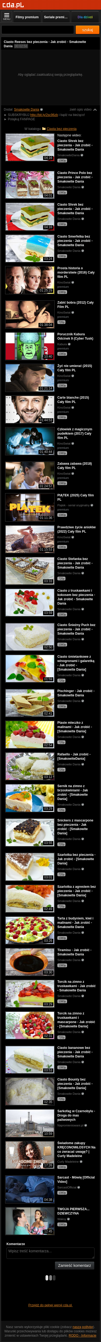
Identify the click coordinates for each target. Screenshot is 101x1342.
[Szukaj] (37, 29)
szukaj (87, 30)
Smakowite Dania (26, 109)
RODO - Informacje (82, 1335)
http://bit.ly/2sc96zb (44, 115)
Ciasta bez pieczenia (61, 129)
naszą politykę (83, 1327)
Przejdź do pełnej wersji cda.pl (50, 1305)
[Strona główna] (13, 5)
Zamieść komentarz (74, 1265)
